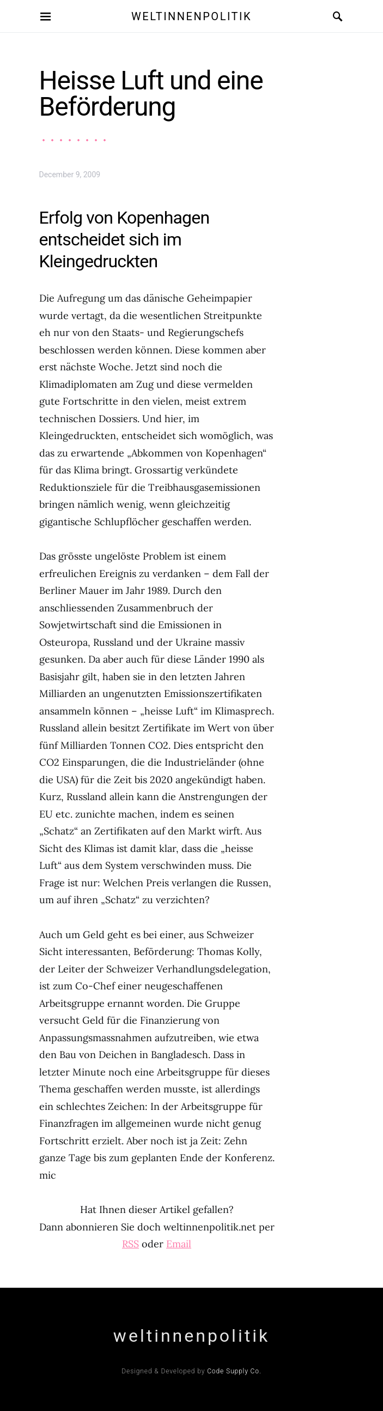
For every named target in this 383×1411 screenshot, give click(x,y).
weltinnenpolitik (191, 16)
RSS (130, 1244)
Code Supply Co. (234, 1371)
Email (178, 1244)
